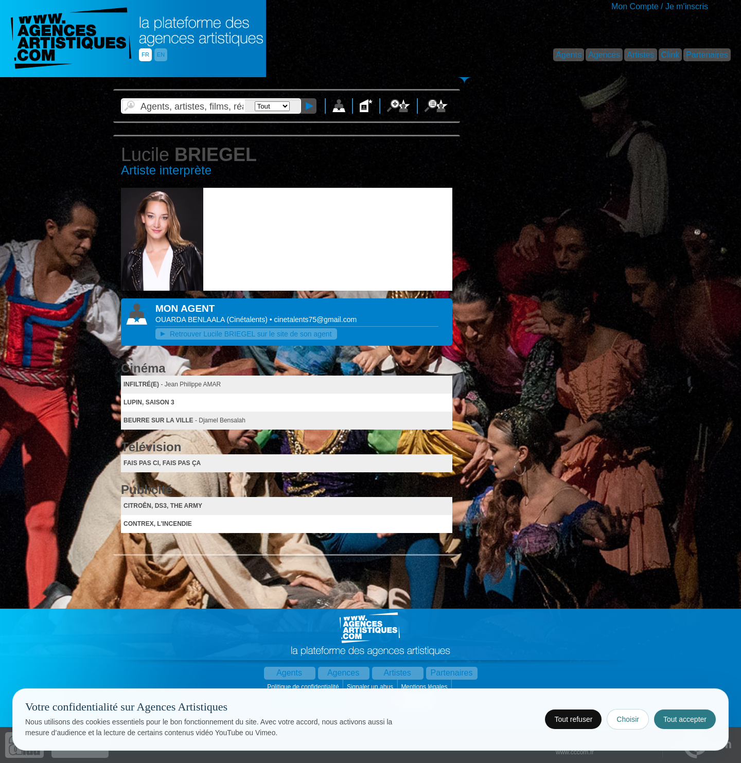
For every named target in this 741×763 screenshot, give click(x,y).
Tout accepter (685, 719)
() (248, 319)
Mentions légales (425, 686)
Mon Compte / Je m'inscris (659, 6)
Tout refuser (573, 719)
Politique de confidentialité (304, 686)
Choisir (627, 719)
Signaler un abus (371, 686)
